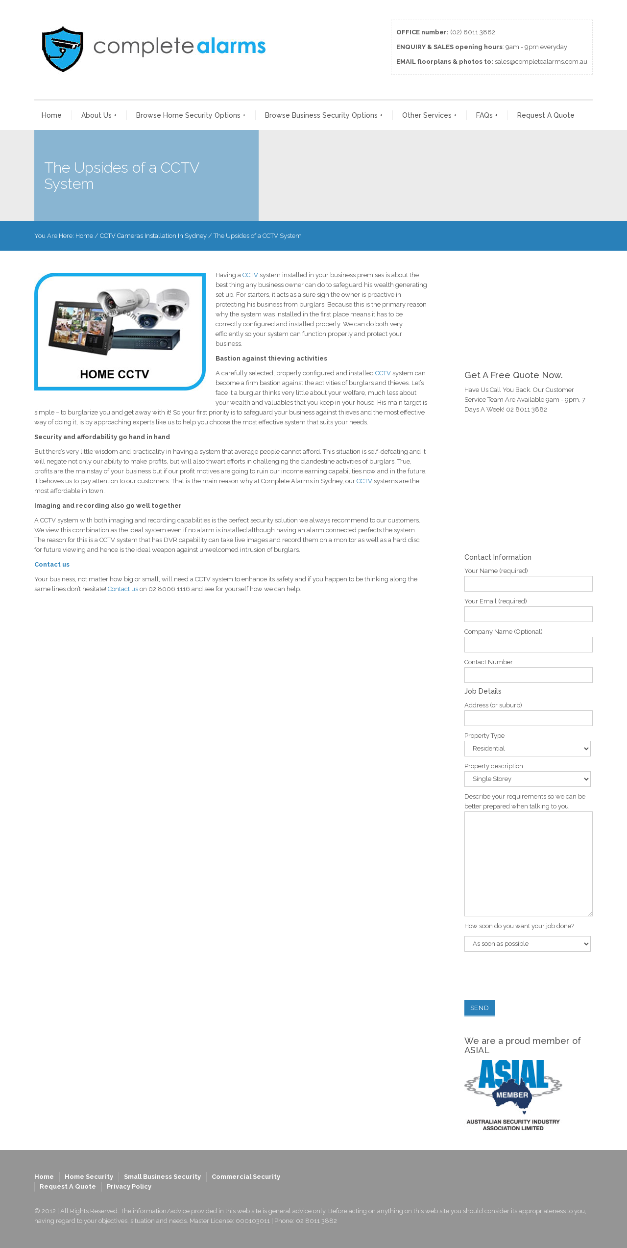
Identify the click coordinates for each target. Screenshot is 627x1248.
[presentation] (538, 976)
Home (52, 115)
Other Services (429, 115)
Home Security (89, 1176)
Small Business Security (162, 1176)
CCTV (250, 275)
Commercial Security (246, 1176)
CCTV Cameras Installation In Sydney (153, 235)
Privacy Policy (129, 1186)
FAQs (487, 115)
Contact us (52, 564)
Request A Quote (546, 115)
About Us (99, 115)
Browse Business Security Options (324, 115)
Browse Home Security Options (190, 115)
